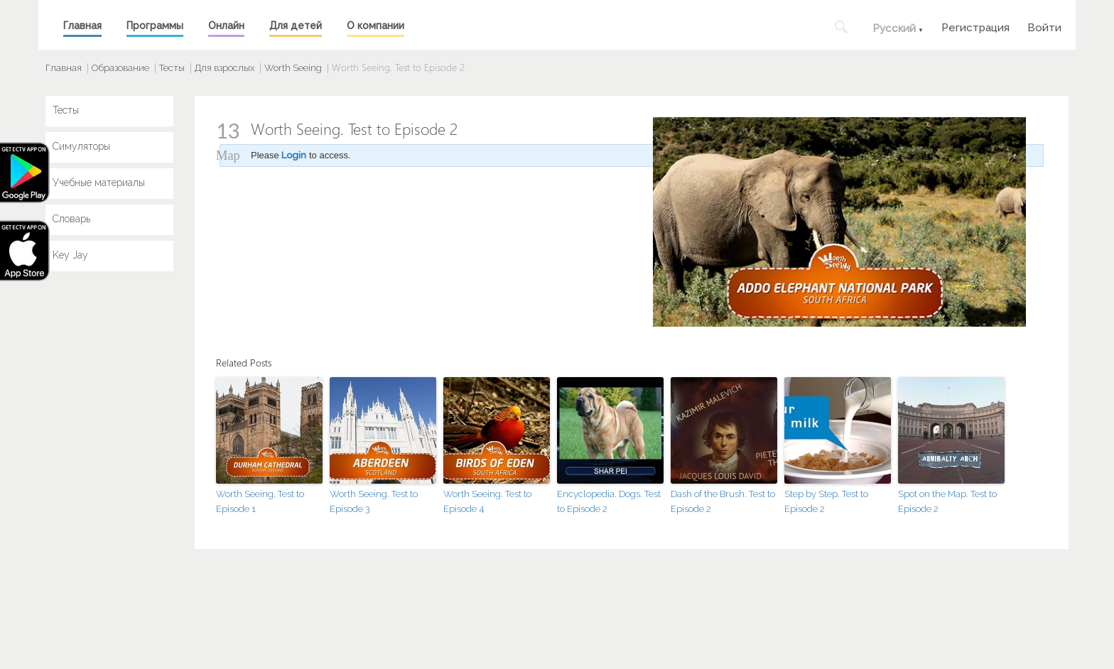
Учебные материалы (99, 182)
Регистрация (975, 26)
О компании (375, 25)
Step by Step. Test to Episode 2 (826, 501)
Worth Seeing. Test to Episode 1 (260, 501)
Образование (120, 67)
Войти (1044, 26)
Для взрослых (224, 67)
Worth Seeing (293, 67)
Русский (894, 28)
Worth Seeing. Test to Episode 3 (374, 501)
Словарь (71, 218)
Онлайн (226, 25)
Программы (154, 25)
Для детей (295, 25)
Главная (82, 25)
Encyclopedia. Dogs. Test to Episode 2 (609, 501)
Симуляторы (81, 146)
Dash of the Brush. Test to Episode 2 (723, 501)
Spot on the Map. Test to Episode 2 (947, 501)
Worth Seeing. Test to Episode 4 (487, 501)
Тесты (172, 67)
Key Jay (70, 255)
